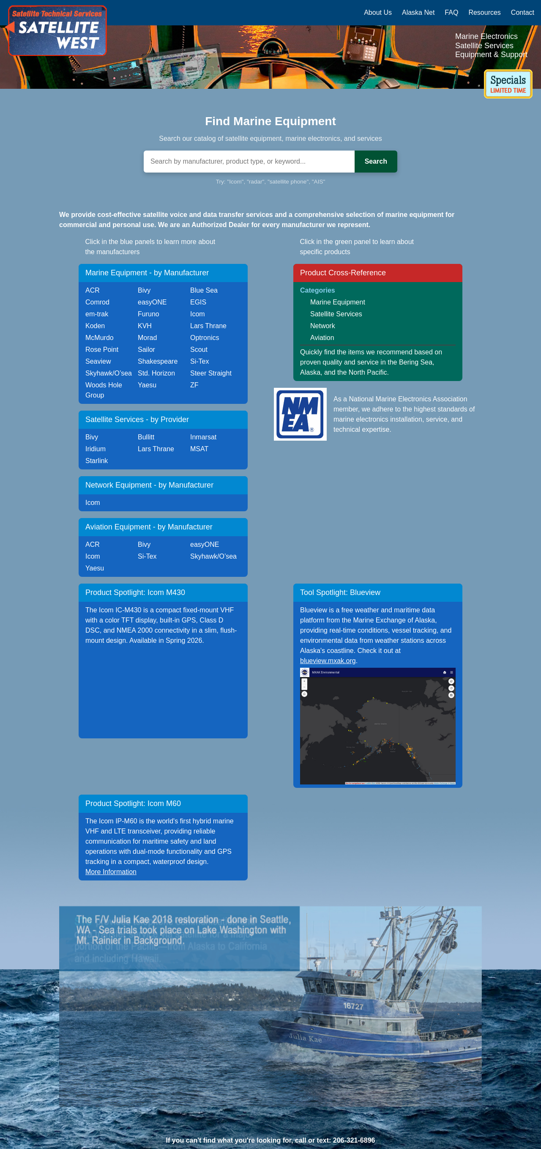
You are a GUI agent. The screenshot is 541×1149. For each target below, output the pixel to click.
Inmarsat (203, 437)
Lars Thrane (208, 325)
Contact (522, 12)
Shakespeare (158, 361)
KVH (145, 325)
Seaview (98, 361)
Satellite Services (336, 314)
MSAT (199, 448)
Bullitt (146, 437)
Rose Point (101, 349)
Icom (197, 314)
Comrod (97, 302)
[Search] (249, 162)
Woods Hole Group (103, 390)
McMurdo (99, 337)
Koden (95, 325)
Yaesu (147, 385)
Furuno (148, 314)
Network (322, 325)
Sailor (146, 349)
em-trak (96, 314)
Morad (147, 337)
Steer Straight (211, 373)
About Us (378, 12)
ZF (194, 385)
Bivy (144, 290)
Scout (199, 349)
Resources (484, 12)
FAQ (451, 12)
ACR (92, 290)
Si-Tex (199, 361)
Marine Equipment (337, 302)
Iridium (95, 448)
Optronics (204, 337)
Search (376, 161)
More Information (111, 871)
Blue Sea (204, 290)
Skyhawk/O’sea (108, 373)
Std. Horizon (156, 373)
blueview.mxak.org (328, 660)
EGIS (198, 302)
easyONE (152, 302)
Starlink (96, 460)
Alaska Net (418, 12)
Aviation (322, 337)
